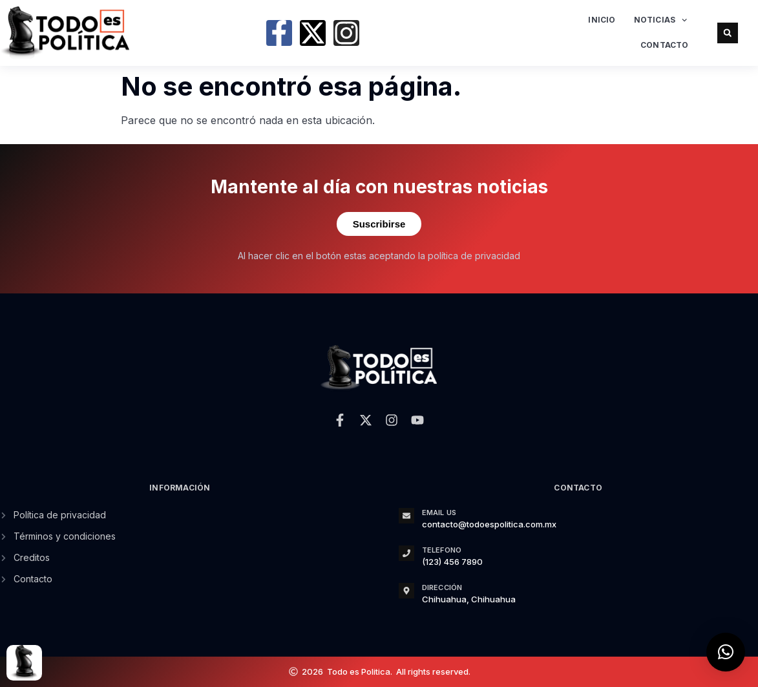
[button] (727, 33)
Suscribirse (379, 223)
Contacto (664, 45)
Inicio (601, 20)
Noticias (661, 20)
